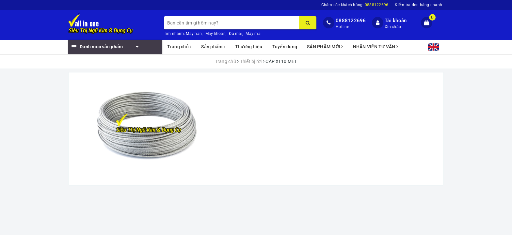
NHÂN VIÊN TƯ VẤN (375, 46)
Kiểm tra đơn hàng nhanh (418, 5)
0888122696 (351, 21)
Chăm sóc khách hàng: (355, 5)
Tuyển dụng (284, 46)
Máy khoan (215, 33)
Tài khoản (396, 21)
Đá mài (235, 33)
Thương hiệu (249, 46)
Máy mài (254, 33)
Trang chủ (179, 46)
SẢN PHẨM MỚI (325, 46)
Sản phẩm (213, 46)
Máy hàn (194, 33)
